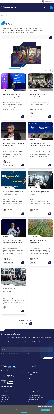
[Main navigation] (51, 7)
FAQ (2, 404)
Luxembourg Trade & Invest (34, 395)
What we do (31, 378)
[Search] (44, 8)
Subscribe (48, 358)
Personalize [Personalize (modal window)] (24, 412)
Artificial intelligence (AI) (36, 214)
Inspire (29, 370)
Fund (29, 376)
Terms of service (32, 353)
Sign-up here (4, 346)
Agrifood (33, 262)
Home (2, 15)
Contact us (3, 401)
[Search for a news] (50, 37)
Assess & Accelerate (33, 372)
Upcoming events (5, 397)
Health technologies (8, 165)
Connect (30, 374)
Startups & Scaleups (35, 116)
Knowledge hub (4, 399)
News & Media (4, 395)
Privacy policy (24, 353)
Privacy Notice (34, 342)
